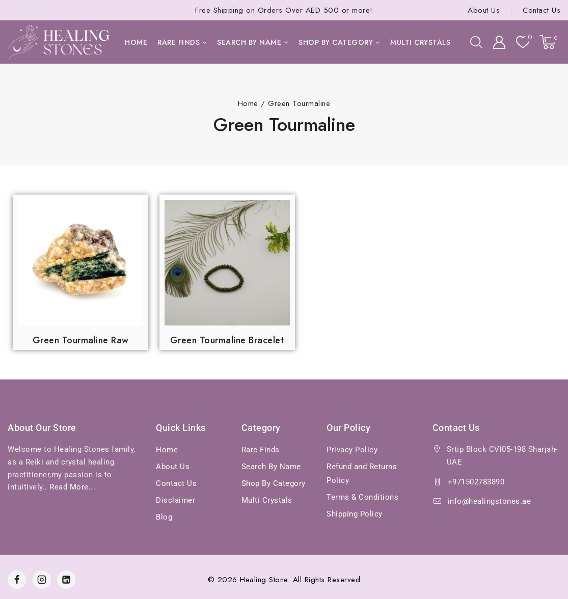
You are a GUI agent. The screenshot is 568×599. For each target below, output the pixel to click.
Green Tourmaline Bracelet (227, 340)
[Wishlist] (522, 42)
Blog (164, 517)
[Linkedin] (66, 579)
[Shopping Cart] (549, 42)
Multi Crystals (420, 42)
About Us (484, 10)
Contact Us (541, 10)
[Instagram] (42, 579)
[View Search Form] (476, 42)
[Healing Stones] (59, 42)
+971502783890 (476, 481)
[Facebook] (17, 579)
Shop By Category (273, 483)
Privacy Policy (352, 449)
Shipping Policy (355, 514)
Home (136, 42)
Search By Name (271, 466)
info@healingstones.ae (489, 501)
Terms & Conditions (362, 497)
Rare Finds (260, 449)
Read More (69, 487)
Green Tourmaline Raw (81, 340)
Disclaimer (175, 500)
